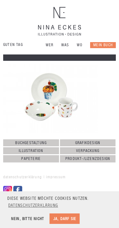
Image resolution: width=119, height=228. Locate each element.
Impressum (56, 177)
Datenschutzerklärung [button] (33, 205)
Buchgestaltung (31, 143)
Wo (80, 45)
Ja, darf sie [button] (64, 219)
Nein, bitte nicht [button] (27, 219)
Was (65, 45)
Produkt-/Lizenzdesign (87, 158)
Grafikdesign (87, 143)
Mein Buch (103, 45)
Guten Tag (13, 44)
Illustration (31, 151)
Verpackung (87, 151)
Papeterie (31, 158)
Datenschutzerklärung (22, 177)
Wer (50, 45)
